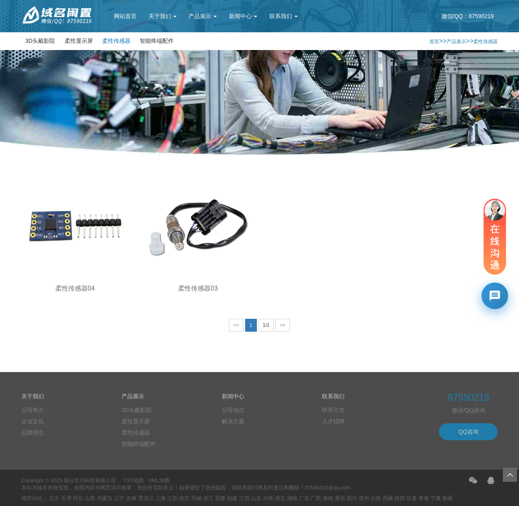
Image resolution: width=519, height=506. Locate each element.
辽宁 (119, 498)
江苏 (172, 498)
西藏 (387, 498)
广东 (304, 498)
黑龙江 (146, 498)
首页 (434, 41)
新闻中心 (243, 16)
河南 (268, 498)
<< (236, 325)
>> (283, 325)
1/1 (266, 325)
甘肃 (411, 498)
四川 (352, 498)
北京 (54, 498)
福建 (232, 498)
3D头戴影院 (40, 41)
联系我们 (283, 16)
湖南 (292, 498)
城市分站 (31, 498)
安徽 (220, 498)
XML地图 (159, 480)
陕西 (400, 498)
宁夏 (436, 498)
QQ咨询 (468, 432)
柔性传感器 (116, 41)
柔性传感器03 (198, 288)
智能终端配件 (157, 41)
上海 (160, 498)
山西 (90, 498)
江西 (244, 498)
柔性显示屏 (79, 41)
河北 (78, 498)
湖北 (280, 498)
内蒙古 (105, 498)
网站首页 (125, 16)
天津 (66, 498)
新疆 (447, 498)
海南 (328, 498)
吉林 (131, 498)
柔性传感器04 (75, 288)
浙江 (208, 498)
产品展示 (203, 16)
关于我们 (163, 16)
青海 (423, 498)
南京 (184, 498)
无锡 (196, 498)
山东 (256, 498)
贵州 (364, 498)
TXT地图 (134, 480)
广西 (316, 498)
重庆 (340, 498)
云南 (375, 498)
